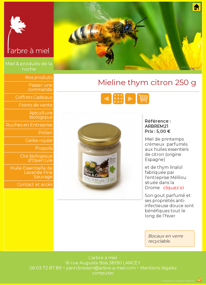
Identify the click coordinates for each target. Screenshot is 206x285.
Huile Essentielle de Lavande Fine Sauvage (31, 172)
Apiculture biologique (41, 115)
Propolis (44, 148)
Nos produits (39, 77)
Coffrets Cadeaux (34, 97)
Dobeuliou (168, 280)
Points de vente (36, 105)
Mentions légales (158, 268)
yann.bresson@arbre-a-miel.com (101, 268)
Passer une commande (40, 87)
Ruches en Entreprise (29, 124)
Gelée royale (39, 140)
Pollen (45, 132)
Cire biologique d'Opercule (36, 158)
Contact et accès (35, 184)
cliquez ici (173, 187)
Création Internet (188, 280)
